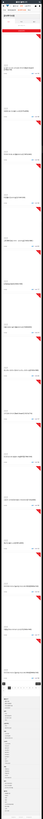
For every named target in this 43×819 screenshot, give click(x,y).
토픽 (21, 6)
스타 (6, 808)
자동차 (6, 795)
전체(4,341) (21, 31)
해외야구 (7, 748)
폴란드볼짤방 (8, 703)
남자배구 (7, 756)
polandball (7, 708)
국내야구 (7, 746)
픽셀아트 (7, 773)
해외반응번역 (12, 10)
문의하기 (21, 817)
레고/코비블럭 (8, 785)
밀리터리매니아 (8, 738)
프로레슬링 (7, 736)
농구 (6, 759)
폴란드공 (15, 6)
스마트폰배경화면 (9, 804)
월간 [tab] (34, 21)
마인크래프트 (8, 777)
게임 (5, 766)
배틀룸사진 (7, 793)
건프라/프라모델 (9, 787)
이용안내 (13, 817)
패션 (6, 800)
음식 (6, 802)
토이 (5, 781)
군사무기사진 (22, 10)
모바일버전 (29, 817)
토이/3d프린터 (8, 783)
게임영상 (7, 771)
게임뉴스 (7, 769)
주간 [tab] (21, 21)
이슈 (4, 10)
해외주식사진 (8, 728)
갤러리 (5, 791)
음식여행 (7, 806)
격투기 (6, 761)
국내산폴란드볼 (8, 705)
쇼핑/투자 (28, 6)
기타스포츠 (7, 763)
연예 (6, 797)
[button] (3, 683)
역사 (29, 10)
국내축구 (7, 750)
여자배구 (7, 754)
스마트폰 (7, 733)
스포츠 (5, 741)
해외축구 (7, 752)
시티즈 (6, 775)
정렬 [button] (38, 684)
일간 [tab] (9, 21)
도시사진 (7, 810)
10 (36, 688)
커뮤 (5, 731)
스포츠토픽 (7, 743)
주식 (6, 725)
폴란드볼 (7, 701)
